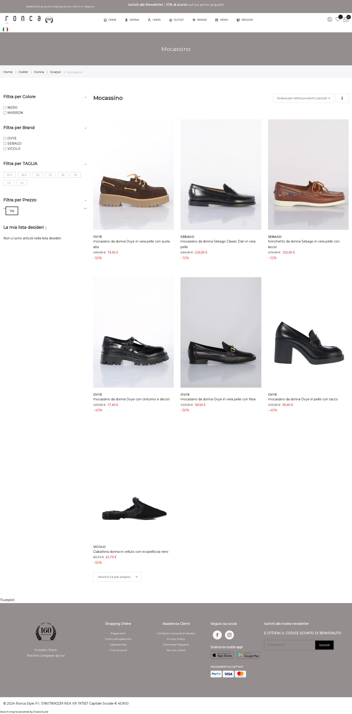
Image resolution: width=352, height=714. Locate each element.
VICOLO (13, 149)
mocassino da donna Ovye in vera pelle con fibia (217, 399)
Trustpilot (7, 600)
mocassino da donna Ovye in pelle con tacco (303, 399)
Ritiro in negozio (83, 6)
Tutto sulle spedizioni (118, 639)
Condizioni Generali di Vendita (176, 633)
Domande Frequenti (176, 644)
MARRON (15, 113)
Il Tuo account (118, 650)
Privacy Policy (176, 639)
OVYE (12, 138)
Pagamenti (118, 633)
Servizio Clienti (176, 650)
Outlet (24, 72)
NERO (12, 108)
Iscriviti (324, 645)
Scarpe (56, 72)
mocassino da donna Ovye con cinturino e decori (131, 399)
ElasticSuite (40, 711)
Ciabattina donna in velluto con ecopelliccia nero (130, 552)
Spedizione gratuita (38, 6)
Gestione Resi (118, 644)
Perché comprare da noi (46, 656)
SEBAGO (14, 143)
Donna (39, 72)
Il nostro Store (46, 650)
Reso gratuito (62, 6)
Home (8, 72)
